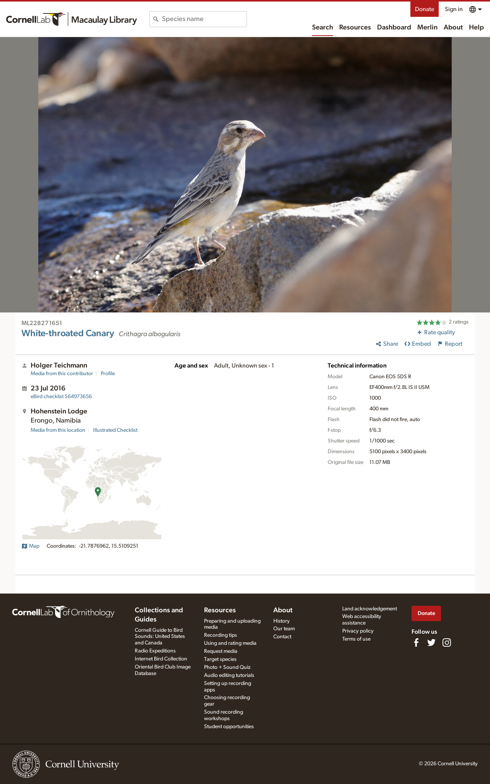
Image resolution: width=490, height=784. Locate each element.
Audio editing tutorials (229, 675)
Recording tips (220, 635)
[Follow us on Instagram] (446, 642)
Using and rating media (230, 643)
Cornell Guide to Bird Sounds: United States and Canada (160, 637)
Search (322, 27)
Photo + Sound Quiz (227, 667)
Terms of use (356, 639)
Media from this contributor (62, 373)
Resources (355, 27)
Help (476, 27)
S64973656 (61, 396)
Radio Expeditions (155, 651)
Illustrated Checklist (115, 430)
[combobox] (204, 19)
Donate (424, 9)
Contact (282, 636)
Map (30, 546)
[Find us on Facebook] (416, 642)
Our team (284, 628)
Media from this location (58, 430)
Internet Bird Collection (161, 659)
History (281, 621)
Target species (220, 659)
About (453, 27)
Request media (220, 651)
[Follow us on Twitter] (431, 642)
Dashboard (394, 27)
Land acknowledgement (369, 609)
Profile (108, 373)
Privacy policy (358, 631)
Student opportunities (229, 726)
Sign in (454, 9)
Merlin (427, 27)
